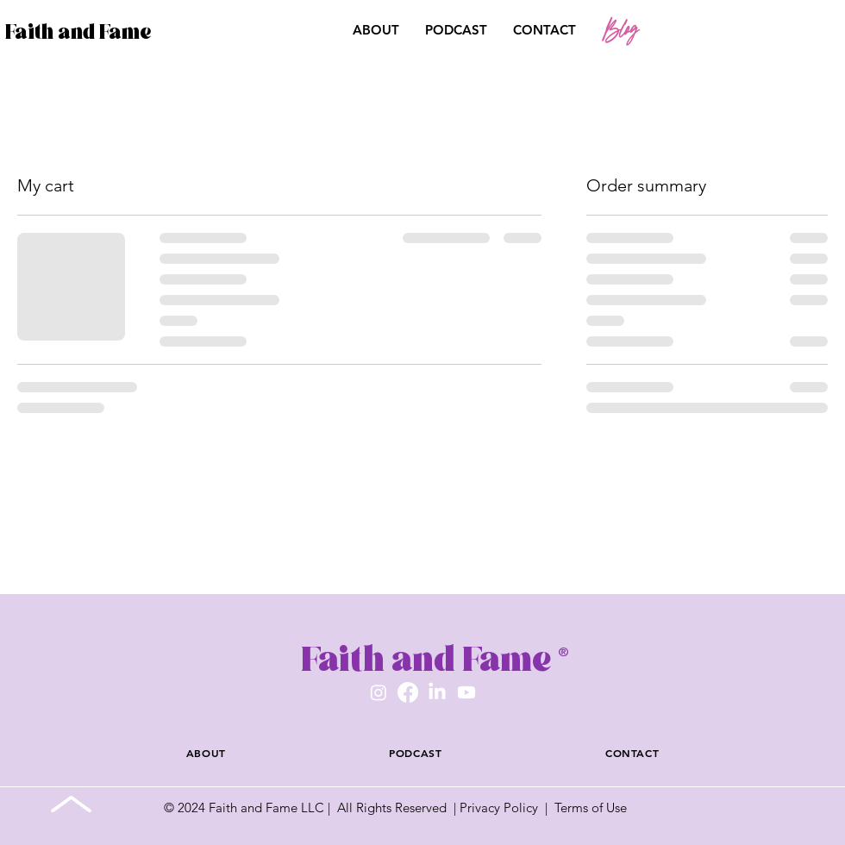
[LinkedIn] (437, 692)
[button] (737, 31)
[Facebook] (407, 692)
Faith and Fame (78, 31)
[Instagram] (378, 692)
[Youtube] (466, 692)
